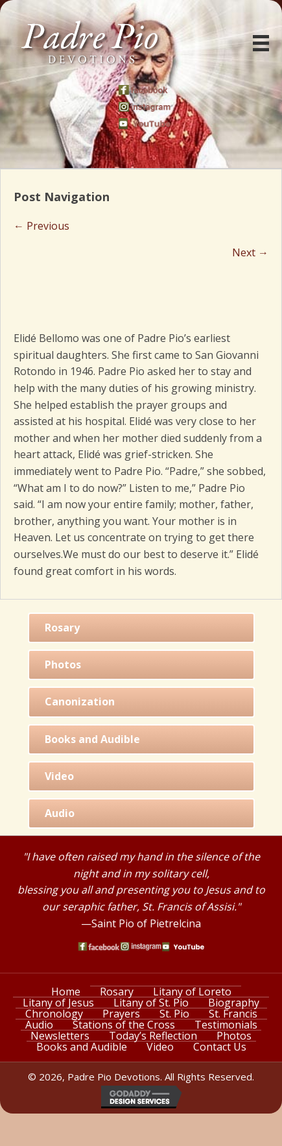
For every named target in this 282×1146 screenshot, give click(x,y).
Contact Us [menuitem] (219, 1047)
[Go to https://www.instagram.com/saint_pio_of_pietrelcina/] (144, 107)
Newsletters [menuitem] (59, 1035)
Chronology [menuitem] (54, 1013)
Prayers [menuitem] (121, 1013)
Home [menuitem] (65, 991)
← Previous (41, 226)
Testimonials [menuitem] (225, 1024)
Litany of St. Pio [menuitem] (151, 1002)
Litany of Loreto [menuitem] (192, 991)
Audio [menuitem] (39, 1024)
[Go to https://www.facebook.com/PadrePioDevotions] (144, 90)
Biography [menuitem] (233, 1002)
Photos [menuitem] (234, 1035)
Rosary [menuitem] (117, 991)
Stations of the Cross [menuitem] (124, 1024)
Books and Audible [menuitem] (81, 1047)
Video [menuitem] (160, 1047)
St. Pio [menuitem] (174, 1013)
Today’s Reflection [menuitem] (153, 1035)
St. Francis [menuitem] (233, 1013)
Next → (250, 252)
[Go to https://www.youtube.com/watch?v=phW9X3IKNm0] (144, 123)
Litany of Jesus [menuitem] (58, 1002)
